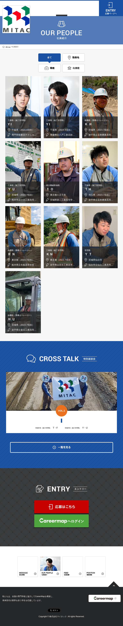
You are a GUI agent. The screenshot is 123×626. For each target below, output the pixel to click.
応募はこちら (61, 506)
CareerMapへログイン (61, 521)
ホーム (8, 47)
